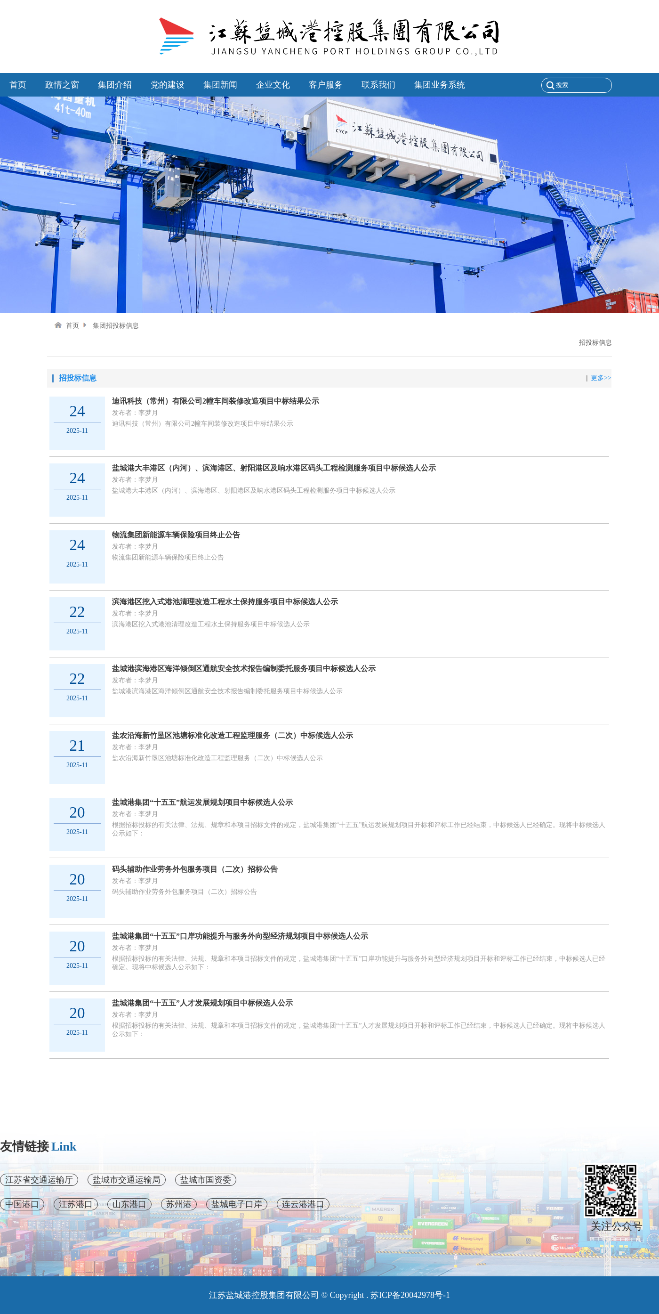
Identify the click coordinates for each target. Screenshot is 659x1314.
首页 (66, 325)
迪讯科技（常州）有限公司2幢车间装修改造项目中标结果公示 (215, 401)
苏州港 (179, 1204)
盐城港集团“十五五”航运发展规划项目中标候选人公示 (202, 802)
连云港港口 (303, 1204)
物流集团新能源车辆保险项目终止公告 (176, 535)
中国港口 (22, 1204)
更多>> (601, 377)
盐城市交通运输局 (127, 1179)
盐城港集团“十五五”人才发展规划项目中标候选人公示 (202, 1003)
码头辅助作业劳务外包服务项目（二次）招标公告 (195, 869)
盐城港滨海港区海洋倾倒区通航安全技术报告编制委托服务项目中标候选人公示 (244, 669)
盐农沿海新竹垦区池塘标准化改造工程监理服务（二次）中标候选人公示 (232, 735)
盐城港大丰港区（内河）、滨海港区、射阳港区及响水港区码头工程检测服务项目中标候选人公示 (274, 468)
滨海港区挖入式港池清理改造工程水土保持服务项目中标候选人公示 (225, 602)
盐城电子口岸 (236, 1204)
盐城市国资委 (205, 1179)
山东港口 (129, 1204)
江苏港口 (76, 1204)
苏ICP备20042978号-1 (410, 1295)
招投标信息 (595, 342)
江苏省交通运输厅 (39, 1179)
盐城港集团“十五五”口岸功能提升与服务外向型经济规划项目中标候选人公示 (240, 936)
